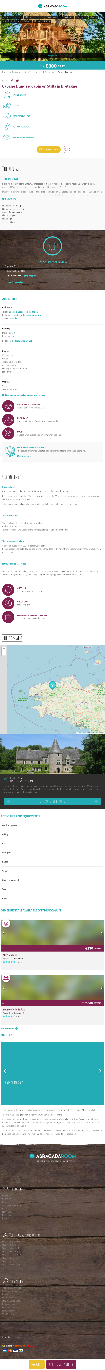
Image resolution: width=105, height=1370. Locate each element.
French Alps (7, 1215)
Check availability (61, 1364)
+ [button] (4, 649)
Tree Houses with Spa (11, 1288)
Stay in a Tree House (11, 1242)
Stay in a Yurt (7, 1261)
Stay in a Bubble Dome (12, 1245)
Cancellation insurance (12, 1337)
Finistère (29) (16, 781)
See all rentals (7, 1029)
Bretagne (16, 72)
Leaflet (79, 733)
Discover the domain (52, 801)
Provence (6, 1195)
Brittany (5, 1218)
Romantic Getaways (11, 1307)
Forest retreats (8, 1311)
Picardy (5, 1208)
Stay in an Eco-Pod (10, 1248)
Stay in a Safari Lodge (11, 1301)
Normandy (7, 1212)
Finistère (28, 72)
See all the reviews (15, 282)
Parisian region (9, 1304)
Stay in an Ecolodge (11, 1264)
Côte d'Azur (7, 1202)
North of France (9, 1297)
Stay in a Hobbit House (12, 1251)
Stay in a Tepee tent (10, 1258)
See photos (52, 56)
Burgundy (6, 1199)
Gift (39, 1364)
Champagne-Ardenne (12, 1205)
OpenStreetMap (90, 733)
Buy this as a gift (51, 150)
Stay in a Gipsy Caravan (12, 1255)
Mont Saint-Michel (10, 1314)
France (5, 72)
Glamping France (9, 1291)
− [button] (4, 653)
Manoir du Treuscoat (45, 72)
